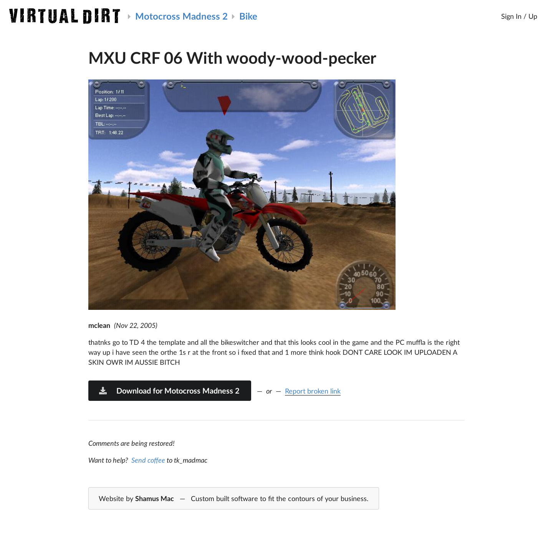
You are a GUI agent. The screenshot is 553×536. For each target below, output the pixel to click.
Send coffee (148, 460)
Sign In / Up (519, 16)
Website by (233, 499)
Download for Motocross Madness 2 (169, 390)
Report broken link (313, 391)
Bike (248, 16)
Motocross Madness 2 (181, 16)
